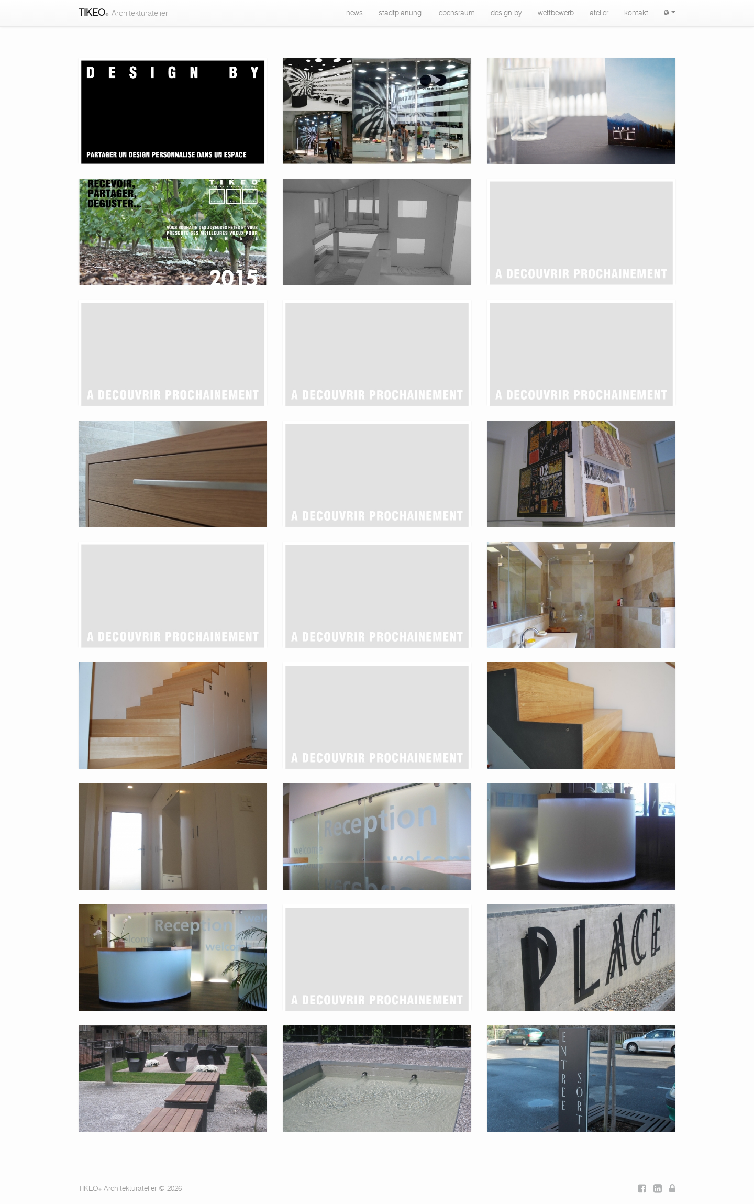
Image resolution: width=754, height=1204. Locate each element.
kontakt (636, 13)
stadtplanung (400, 13)
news (354, 13)
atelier (599, 13)
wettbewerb (556, 13)
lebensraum (456, 13)
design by (506, 13)
